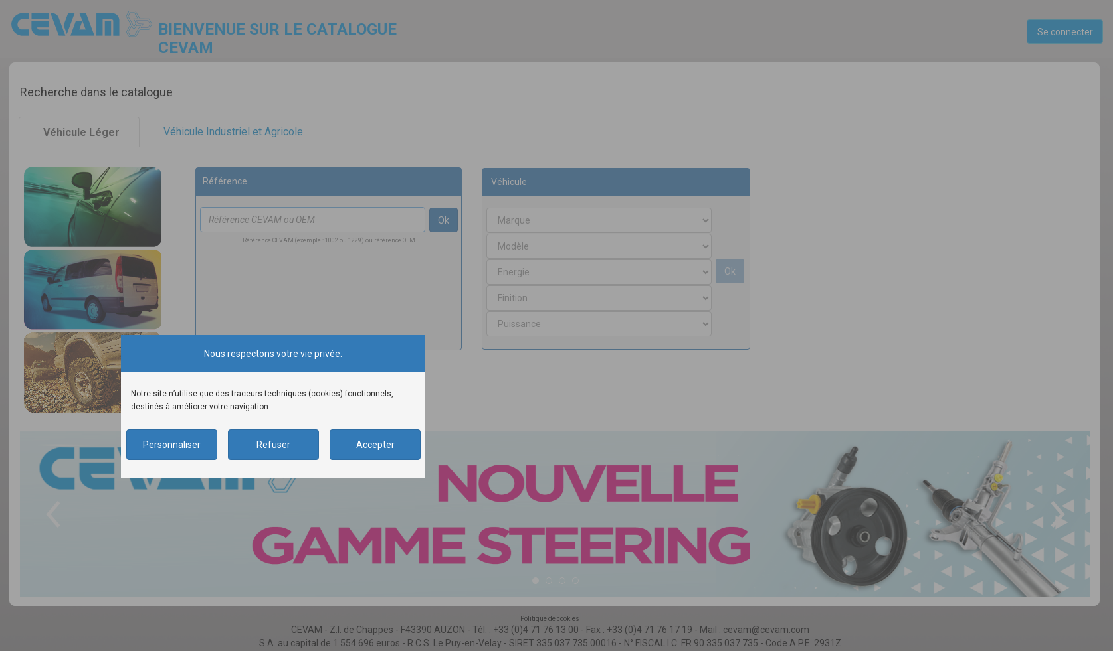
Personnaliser (172, 444)
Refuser (273, 444)
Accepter (375, 444)
